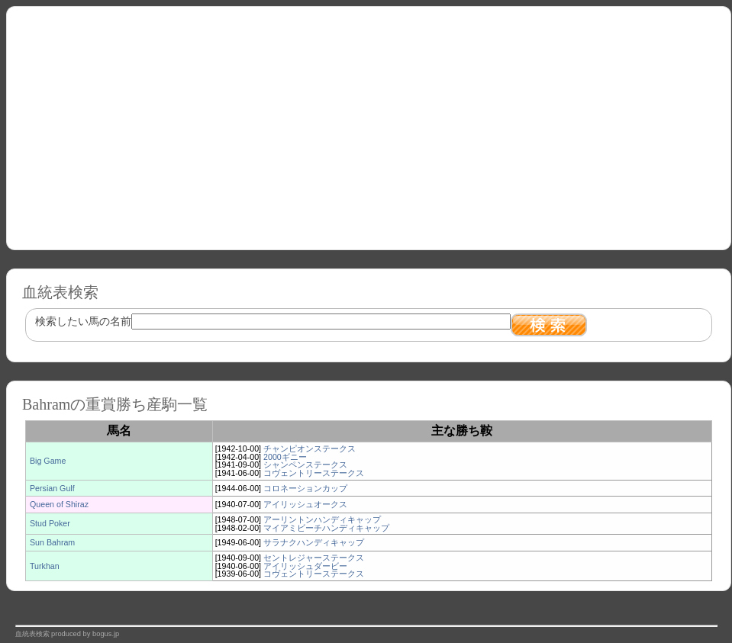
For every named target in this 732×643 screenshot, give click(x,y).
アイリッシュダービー (305, 566)
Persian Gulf (52, 488)
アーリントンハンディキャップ (322, 519)
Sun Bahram (52, 542)
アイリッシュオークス (305, 504)
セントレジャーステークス (313, 557)
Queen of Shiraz (59, 504)
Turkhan (45, 566)
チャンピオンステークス (309, 448)
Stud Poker (50, 523)
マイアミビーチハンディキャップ (326, 527)
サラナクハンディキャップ (313, 542)
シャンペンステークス (305, 464)
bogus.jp (105, 634)
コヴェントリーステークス (313, 472)
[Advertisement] (368, 123)
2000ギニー (285, 456)
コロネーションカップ (305, 488)
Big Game (48, 460)
